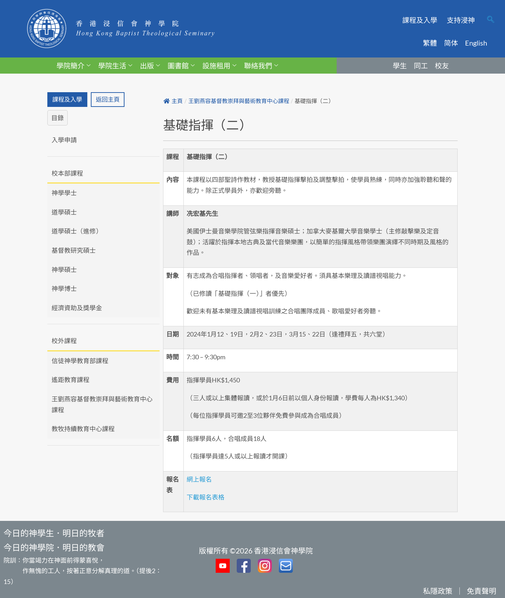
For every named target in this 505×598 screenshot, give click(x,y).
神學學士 (64, 193)
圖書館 (181, 65)
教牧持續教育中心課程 (83, 429)
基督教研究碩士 (74, 250)
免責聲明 (481, 590)
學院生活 (115, 65)
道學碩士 (64, 212)
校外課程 (64, 341)
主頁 (173, 101)
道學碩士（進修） (77, 232)
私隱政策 (437, 590)
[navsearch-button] (491, 20)
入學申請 (64, 140)
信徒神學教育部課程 (80, 361)
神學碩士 (64, 270)
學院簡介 (73, 65)
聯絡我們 (261, 65)
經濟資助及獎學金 (77, 308)
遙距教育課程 (70, 380)
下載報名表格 (205, 497)
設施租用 (219, 65)
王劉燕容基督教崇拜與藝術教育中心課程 (102, 405)
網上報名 (199, 479)
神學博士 (64, 289)
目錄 (57, 118)
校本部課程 (67, 173)
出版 (150, 65)
